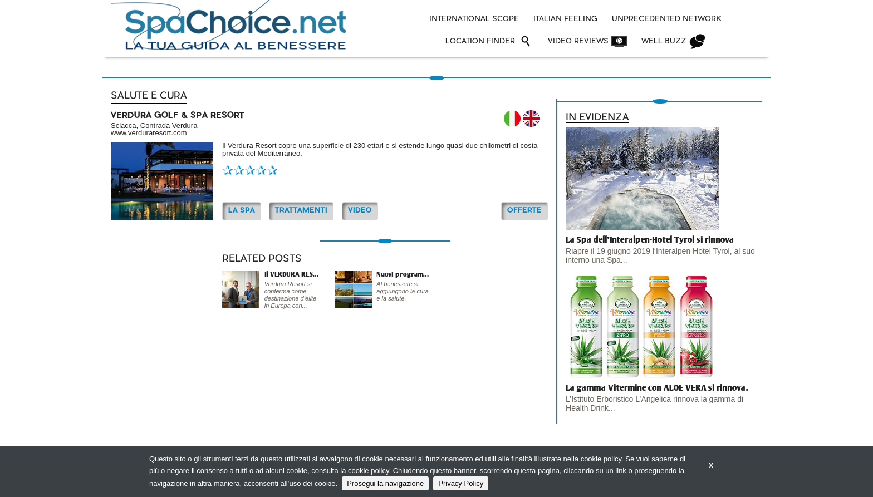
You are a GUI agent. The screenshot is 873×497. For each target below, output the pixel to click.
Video (360, 210)
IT (512, 118)
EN (531, 118)
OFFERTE (524, 210)
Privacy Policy (460, 483)
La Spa (241, 210)
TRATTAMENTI (301, 210)
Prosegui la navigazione (385, 483)
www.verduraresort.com (149, 133)
